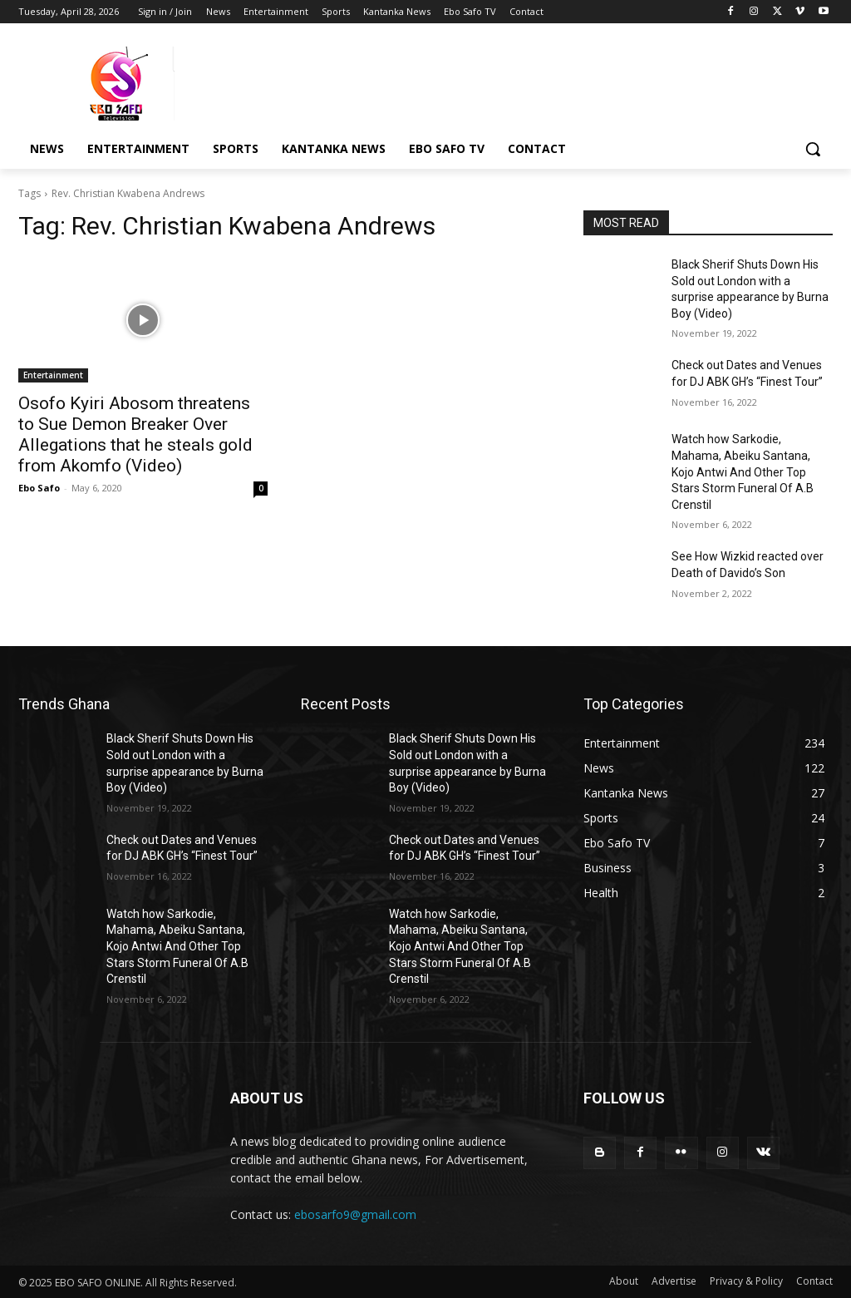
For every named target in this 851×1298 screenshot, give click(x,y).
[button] (813, 149)
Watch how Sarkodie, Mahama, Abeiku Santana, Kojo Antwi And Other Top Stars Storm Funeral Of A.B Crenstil (742, 471)
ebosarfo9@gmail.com (355, 1214)
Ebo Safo (39, 487)
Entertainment (53, 375)
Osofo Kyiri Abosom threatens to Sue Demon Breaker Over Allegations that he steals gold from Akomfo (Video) (135, 434)
